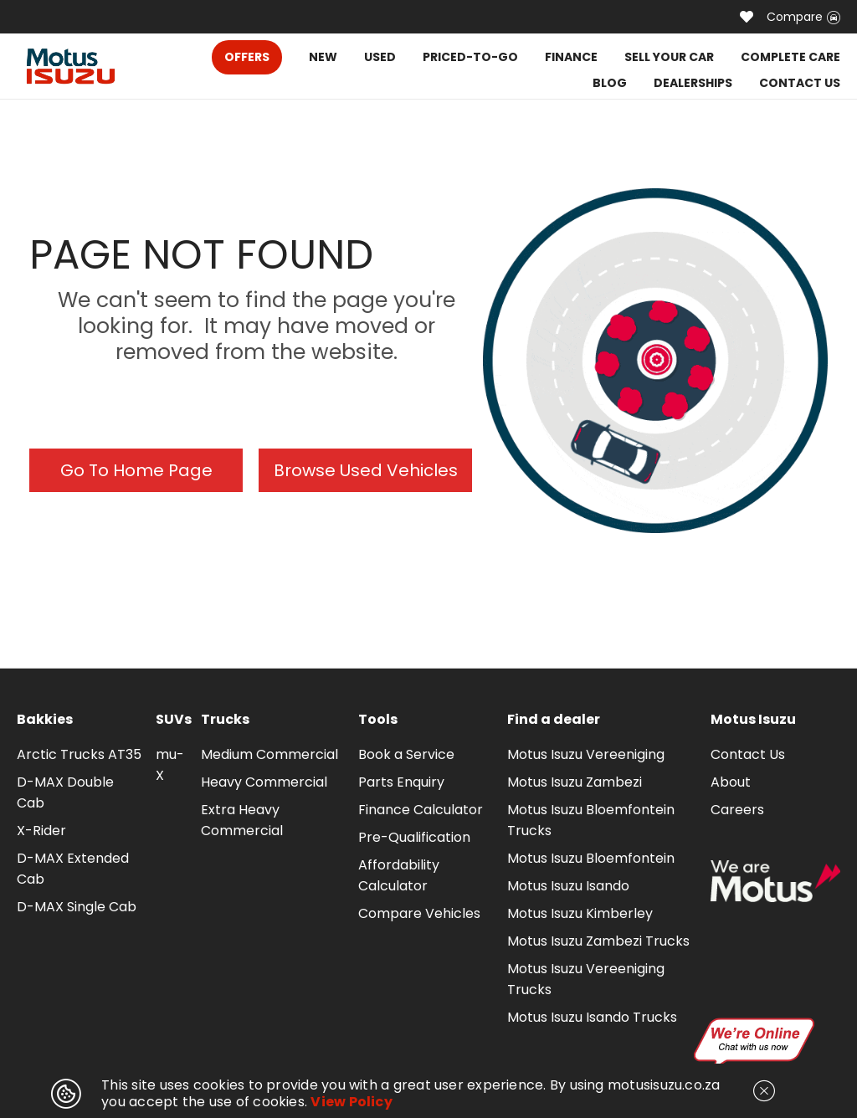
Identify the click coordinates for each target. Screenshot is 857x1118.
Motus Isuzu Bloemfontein (591, 858)
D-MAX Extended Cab (73, 869)
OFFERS (246, 57)
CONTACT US (799, 82)
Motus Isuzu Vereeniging (586, 754)
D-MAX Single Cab (76, 906)
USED (380, 57)
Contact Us (748, 754)
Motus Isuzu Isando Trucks (592, 1017)
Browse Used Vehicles (366, 470)
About (731, 782)
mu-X (170, 765)
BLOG (610, 82)
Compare (803, 16)
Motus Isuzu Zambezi (574, 782)
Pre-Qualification (414, 837)
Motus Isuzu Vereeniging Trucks (586, 979)
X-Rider (41, 830)
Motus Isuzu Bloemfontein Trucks (591, 820)
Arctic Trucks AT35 (79, 754)
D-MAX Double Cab (65, 792)
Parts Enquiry (401, 782)
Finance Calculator (420, 809)
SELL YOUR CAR (669, 57)
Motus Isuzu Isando (568, 885)
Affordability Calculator (398, 875)
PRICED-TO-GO (470, 57)
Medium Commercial (269, 754)
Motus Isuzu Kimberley (580, 913)
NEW (323, 57)
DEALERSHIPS (693, 82)
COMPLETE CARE (790, 57)
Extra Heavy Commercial (242, 820)
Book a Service (406, 754)
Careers (737, 809)
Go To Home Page (136, 470)
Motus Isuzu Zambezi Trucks (598, 941)
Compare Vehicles (419, 913)
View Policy (351, 1101)
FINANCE (571, 57)
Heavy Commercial (264, 782)
